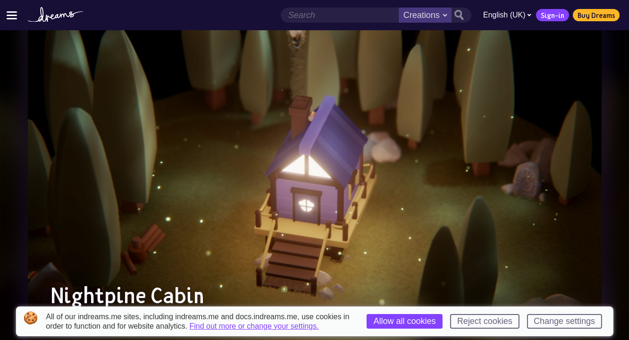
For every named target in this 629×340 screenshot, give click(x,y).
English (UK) (507, 15)
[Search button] (461, 15)
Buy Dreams (595, 15)
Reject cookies (484, 321)
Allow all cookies (404, 321)
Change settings (564, 321)
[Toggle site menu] (11, 14)
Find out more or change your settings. (254, 326)
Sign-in (552, 15)
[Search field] (339, 15)
